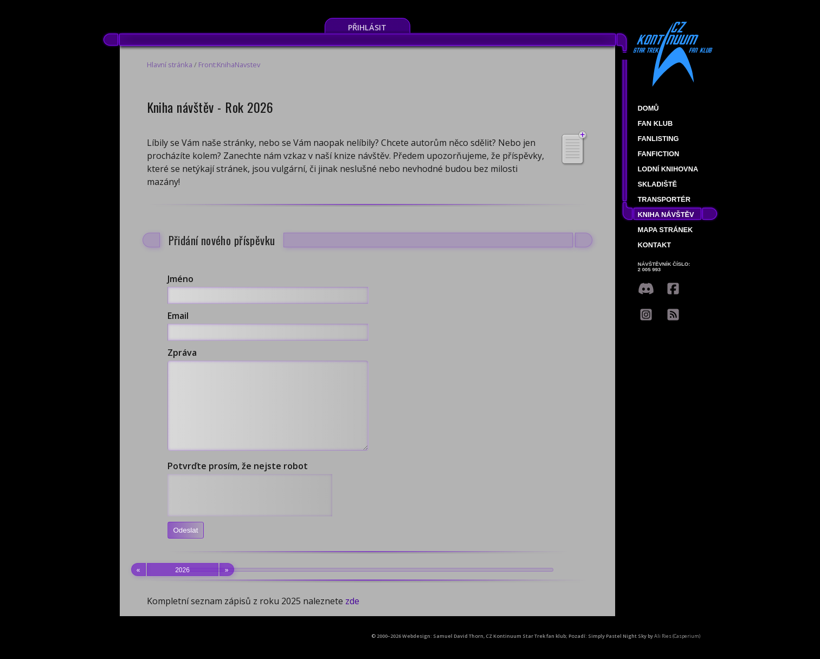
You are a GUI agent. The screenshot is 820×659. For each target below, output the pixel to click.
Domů (648, 108)
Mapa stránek (665, 230)
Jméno (180, 279)
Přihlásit (367, 27)
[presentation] (249, 511)
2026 (182, 585)
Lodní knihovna (668, 169)
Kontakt (655, 245)
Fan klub (655, 123)
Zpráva (182, 353)
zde (352, 617)
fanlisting (658, 139)
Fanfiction (659, 154)
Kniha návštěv (666, 214)
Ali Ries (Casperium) (677, 652)
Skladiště (657, 184)
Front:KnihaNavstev (229, 64)
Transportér (664, 199)
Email (178, 316)
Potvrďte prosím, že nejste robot (237, 482)
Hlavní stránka (169, 64)
